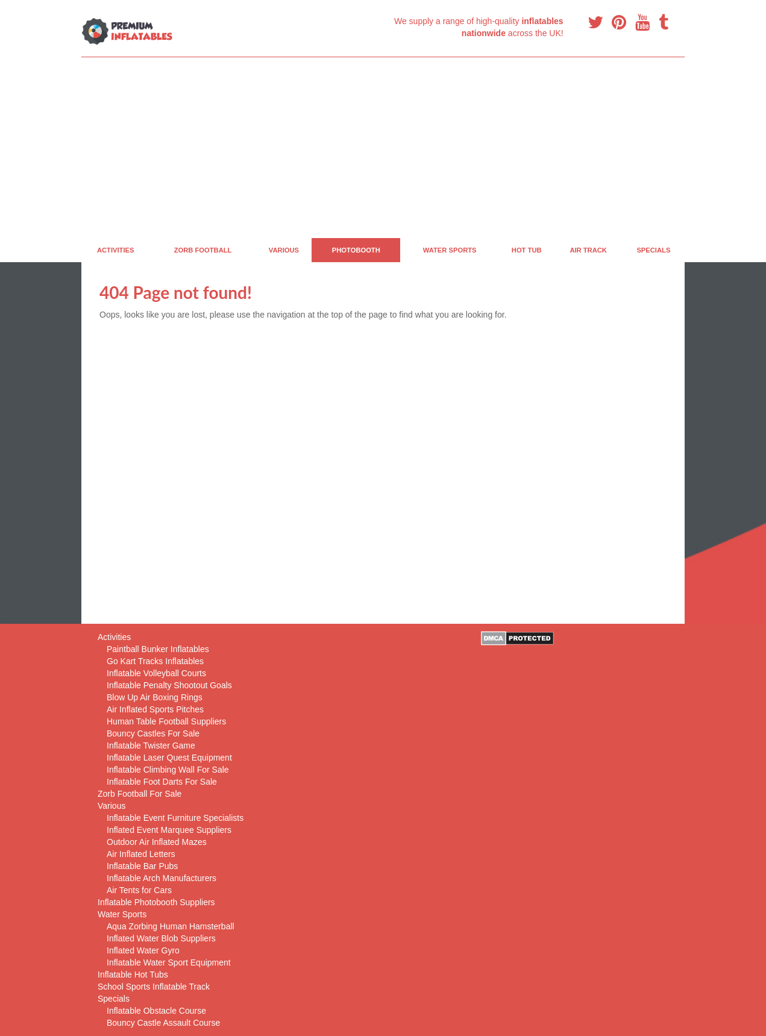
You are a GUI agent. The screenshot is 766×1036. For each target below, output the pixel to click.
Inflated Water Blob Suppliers (161, 938)
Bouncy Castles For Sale (153, 733)
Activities (115, 250)
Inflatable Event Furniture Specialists (175, 818)
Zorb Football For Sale (139, 794)
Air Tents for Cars (139, 890)
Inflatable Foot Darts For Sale (162, 781)
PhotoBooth (356, 250)
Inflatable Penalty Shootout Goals (169, 685)
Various (284, 250)
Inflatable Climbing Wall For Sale (168, 769)
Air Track (588, 250)
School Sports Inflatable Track (154, 986)
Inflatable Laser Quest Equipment (169, 757)
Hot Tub (527, 250)
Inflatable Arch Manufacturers (161, 878)
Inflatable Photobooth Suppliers (156, 902)
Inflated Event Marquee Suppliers (169, 830)
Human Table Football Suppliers (166, 721)
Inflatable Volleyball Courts (156, 673)
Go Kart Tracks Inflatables (155, 661)
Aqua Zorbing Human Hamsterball (170, 926)
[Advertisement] (383, 147)
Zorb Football (203, 250)
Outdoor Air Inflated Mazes (157, 842)
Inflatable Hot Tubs (133, 974)
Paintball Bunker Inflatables (158, 649)
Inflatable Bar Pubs (142, 866)
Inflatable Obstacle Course (156, 1011)
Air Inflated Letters (141, 854)
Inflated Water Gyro (143, 950)
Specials (653, 250)
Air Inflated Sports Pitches (155, 709)
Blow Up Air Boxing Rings (154, 697)
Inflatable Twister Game (151, 745)
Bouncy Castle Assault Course (163, 1023)
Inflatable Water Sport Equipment (169, 962)
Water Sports (450, 250)
